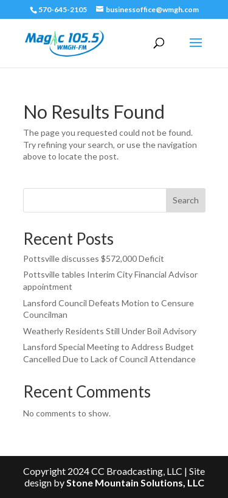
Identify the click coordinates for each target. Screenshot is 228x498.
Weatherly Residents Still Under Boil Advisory (109, 331)
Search (186, 200)
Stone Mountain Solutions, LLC (135, 482)
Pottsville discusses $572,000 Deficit (93, 258)
